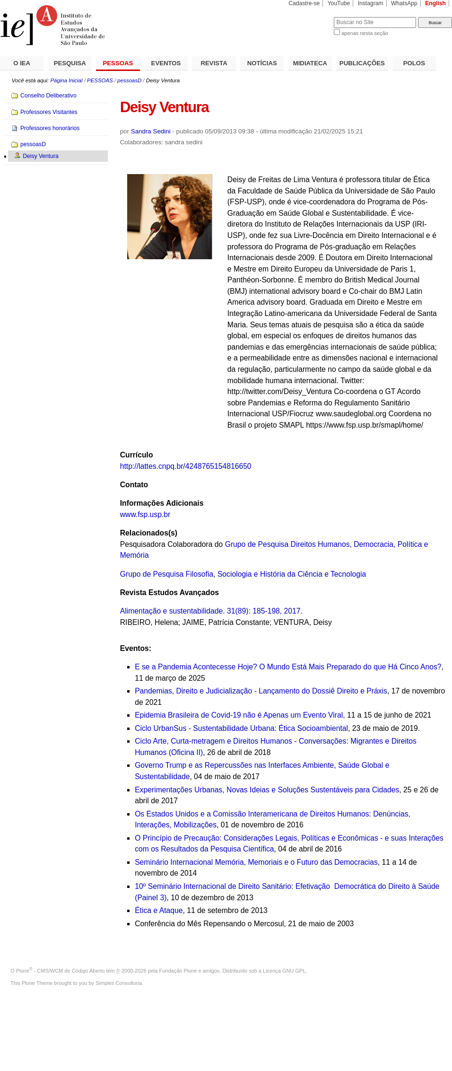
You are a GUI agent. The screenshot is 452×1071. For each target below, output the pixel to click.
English (435, 3)
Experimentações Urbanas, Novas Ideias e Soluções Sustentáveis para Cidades (267, 790)
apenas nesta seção (364, 33)
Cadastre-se (304, 3)
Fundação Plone (178, 971)
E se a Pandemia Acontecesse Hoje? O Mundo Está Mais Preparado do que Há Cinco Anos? (288, 667)
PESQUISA (70, 63)
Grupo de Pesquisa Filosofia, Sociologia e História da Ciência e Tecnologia (243, 574)
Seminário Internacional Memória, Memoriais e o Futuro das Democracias (256, 862)
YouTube (339, 3)
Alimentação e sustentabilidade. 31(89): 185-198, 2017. (211, 611)
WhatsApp (404, 3)
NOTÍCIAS (262, 63)
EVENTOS (166, 63)
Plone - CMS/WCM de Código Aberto (60, 971)
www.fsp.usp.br (145, 514)
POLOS (414, 63)
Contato (134, 485)
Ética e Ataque (159, 910)
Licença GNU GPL (284, 971)
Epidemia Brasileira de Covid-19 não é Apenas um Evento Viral (239, 715)
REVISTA (214, 63)
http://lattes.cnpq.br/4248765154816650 (186, 466)
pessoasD (129, 80)
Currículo (136, 455)
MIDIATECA (310, 63)
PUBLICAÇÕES (362, 63)
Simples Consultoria (119, 983)
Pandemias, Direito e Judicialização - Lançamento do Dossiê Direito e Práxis (261, 691)
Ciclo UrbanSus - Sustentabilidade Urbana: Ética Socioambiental (241, 728)
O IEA (21, 63)
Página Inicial (66, 80)
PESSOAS (118, 63)
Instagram (370, 3)
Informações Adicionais (162, 503)
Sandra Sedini (151, 131)
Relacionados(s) (148, 533)
